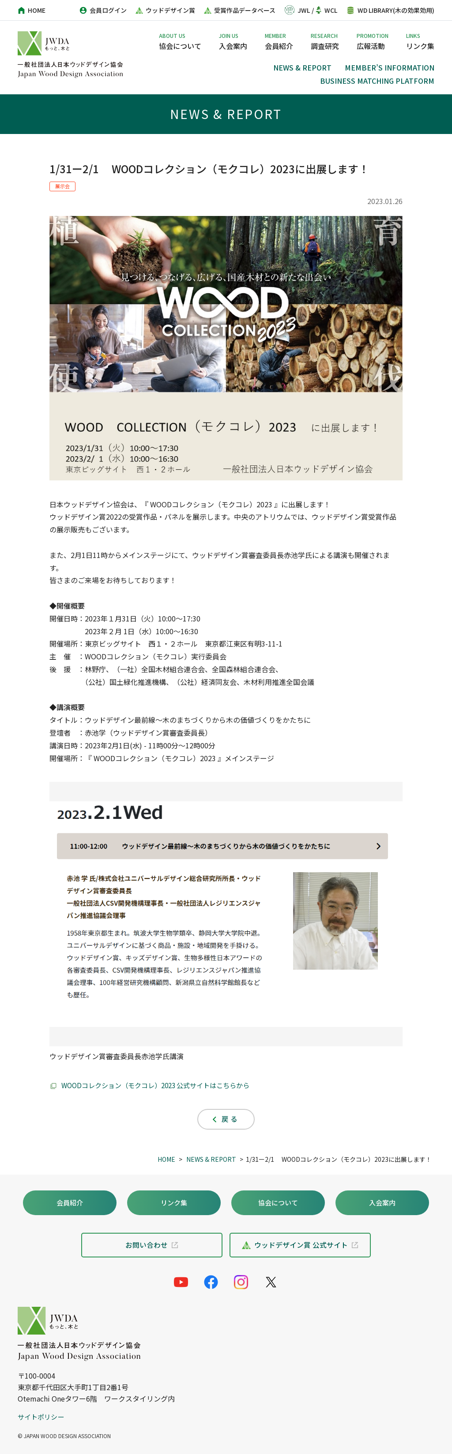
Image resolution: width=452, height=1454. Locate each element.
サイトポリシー (42, 1416)
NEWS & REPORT (302, 67)
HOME (166, 1159)
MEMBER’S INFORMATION (389, 67)
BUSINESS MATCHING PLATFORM (377, 80)
